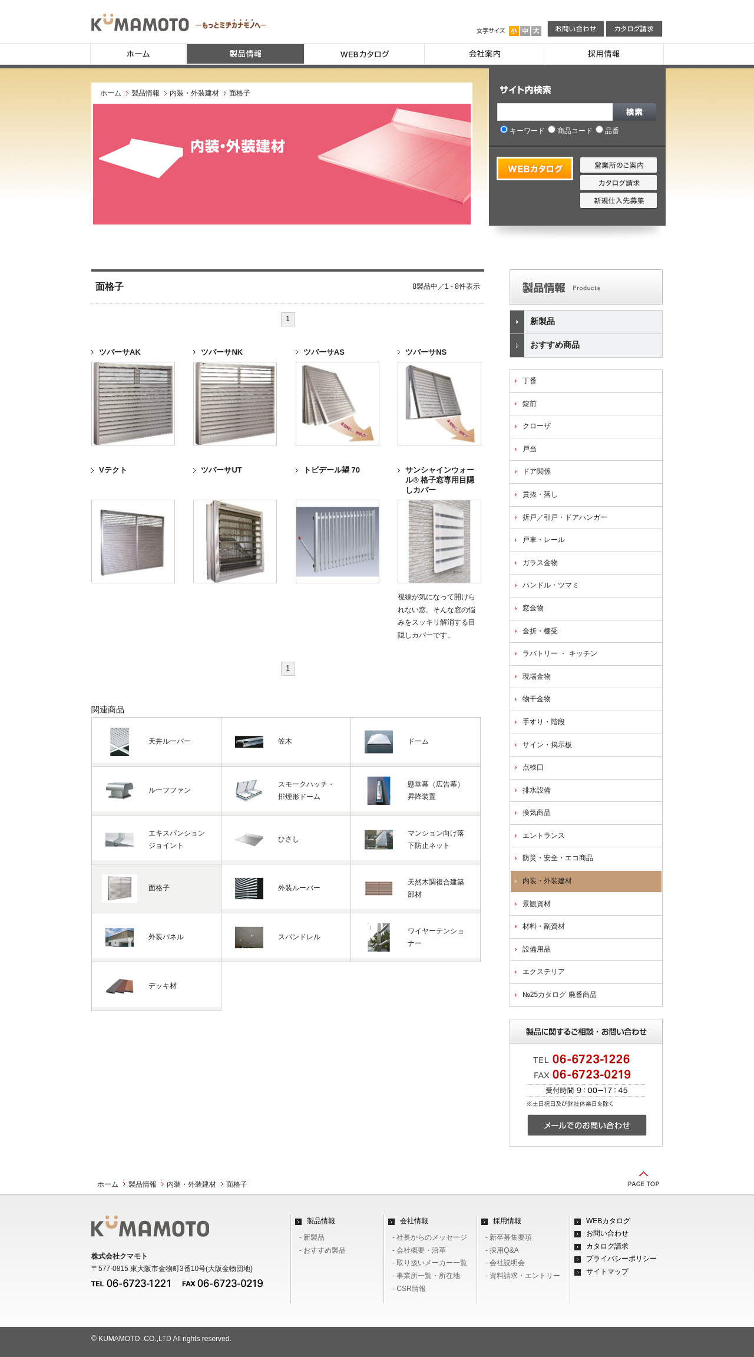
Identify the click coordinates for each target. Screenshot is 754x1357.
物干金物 (536, 699)
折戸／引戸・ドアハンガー (564, 517)
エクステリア (543, 972)
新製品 (532, 322)
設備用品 (536, 949)
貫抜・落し (540, 494)
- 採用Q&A (502, 1250)
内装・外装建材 (194, 93)
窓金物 (533, 608)
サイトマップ (607, 1271)
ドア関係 (536, 471)
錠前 (529, 403)
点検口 (533, 767)
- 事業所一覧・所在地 (426, 1276)
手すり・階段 (543, 722)
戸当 (529, 449)
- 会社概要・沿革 (419, 1250)
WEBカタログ (608, 1221)
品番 (607, 131)
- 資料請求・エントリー (522, 1276)
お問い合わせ (607, 1233)
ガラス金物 (540, 563)
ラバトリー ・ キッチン (559, 653)
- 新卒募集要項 (508, 1237)
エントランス (543, 835)
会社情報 (414, 1221)
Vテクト (113, 469)
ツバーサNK (222, 352)
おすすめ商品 (545, 345)
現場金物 (536, 676)
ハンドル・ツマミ (550, 585)
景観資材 (536, 904)
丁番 (529, 381)
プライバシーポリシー (621, 1258)
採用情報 (507, 1221)
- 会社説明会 (505, 1263)
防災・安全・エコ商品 (557, 858)
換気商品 (536, 812)
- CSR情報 (409, 1289)
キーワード (522, 131)
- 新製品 (312, 1237)
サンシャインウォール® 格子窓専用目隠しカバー (439, 479)
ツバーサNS (426, 352)
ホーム (110, 93)
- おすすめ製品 (322, 1250)
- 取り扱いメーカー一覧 (429, 1263)
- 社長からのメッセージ (429, 1237)
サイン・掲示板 (547, 745)
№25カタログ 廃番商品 (559, 994)
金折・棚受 (540, 631)
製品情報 (145, 93)
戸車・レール (543, 540)
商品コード (570, 131)
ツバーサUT (221, 469)
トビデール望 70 (331, 469)
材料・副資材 (543, 926)
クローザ (536, 426)
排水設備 (536, 790)
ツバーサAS (324, 352)
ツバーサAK (120, 352)
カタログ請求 (607, 1246)
